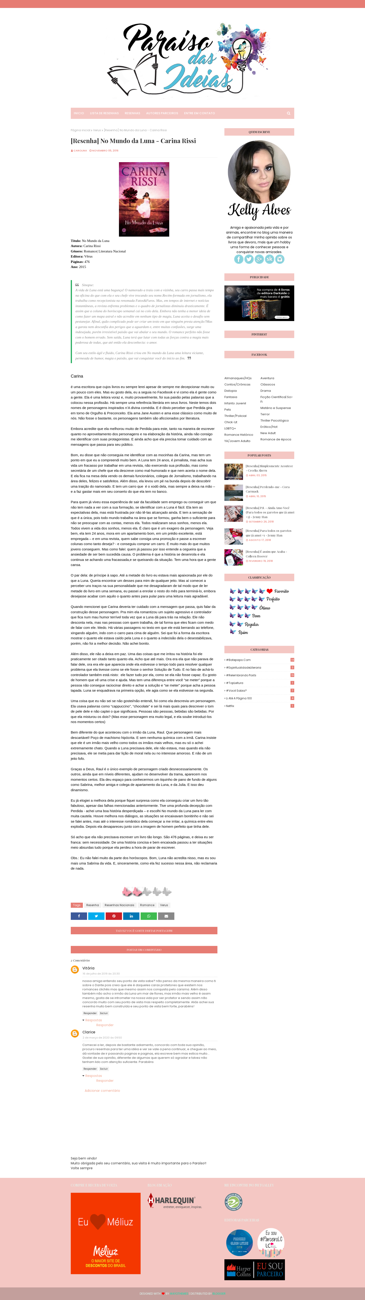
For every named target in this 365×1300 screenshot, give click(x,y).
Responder (90, 1013)
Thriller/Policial (235, 416)
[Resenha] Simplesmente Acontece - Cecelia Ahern (269, 468)
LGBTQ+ (230, 428)
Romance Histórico (238, 434)
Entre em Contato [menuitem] (199, 113)
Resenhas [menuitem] (132, 113)
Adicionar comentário (102, 1090)
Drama (265, 391)
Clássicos (267, 384)
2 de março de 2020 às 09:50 (102, 1037)
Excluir (104, 1013)
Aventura (267, 378)
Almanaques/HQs (238, 378)
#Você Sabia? (260, 691)
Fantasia (230, 397)
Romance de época (275, 439)
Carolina (80, 150)
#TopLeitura (260, 683)
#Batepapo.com (260, 660)
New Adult (268, 433)
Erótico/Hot (268, 427)
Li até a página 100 (260, 698)
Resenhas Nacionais (119, 905)
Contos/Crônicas (237, 384)
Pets (227, 409)
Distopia (230, 391)
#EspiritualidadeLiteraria (260, 668)
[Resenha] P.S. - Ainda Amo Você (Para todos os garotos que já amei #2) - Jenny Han (270, 512)
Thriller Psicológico (274, 420)
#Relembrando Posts (260, 675)
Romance (147, 905)
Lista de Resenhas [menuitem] (104, 113)
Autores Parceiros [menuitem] (162, 113)
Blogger (219, 1294)
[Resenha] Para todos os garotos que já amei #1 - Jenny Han (268, 533)
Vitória (88, 968)
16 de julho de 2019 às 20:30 (101, 973)
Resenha (92, 905)
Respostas (93, 1020)
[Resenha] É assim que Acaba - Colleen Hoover (266, 553)
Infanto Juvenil (235, 403)
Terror (265, 414)
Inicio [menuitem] (79, 113)
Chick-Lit (230, 422)
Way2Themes (179, 1294)
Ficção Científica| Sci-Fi (276, 399)
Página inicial (80, 130)
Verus (97, 130)
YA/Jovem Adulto (237, 441)
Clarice (88, 1032)
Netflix (260, 706)
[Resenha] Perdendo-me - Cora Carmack (268, 489)
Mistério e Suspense (275, 408)
